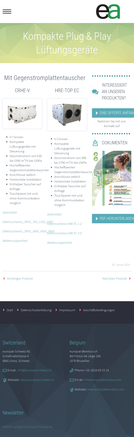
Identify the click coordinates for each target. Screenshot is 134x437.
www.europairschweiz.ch (37, 380)
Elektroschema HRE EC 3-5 (64, 233)
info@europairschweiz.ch (34, 370)
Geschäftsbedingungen (99, 310)
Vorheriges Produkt (20, 278)
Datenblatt (10, 212)
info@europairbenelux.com (103, 380)
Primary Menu (7, 11)
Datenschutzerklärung (36, 310)
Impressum (67, 310)
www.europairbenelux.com (106, 389)
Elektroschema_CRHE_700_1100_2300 (28, 222)
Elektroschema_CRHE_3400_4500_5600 (28, 231)
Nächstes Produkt (114, 278)
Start (10, 310)
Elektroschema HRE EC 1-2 (64, 224)
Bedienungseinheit (15, 240)
